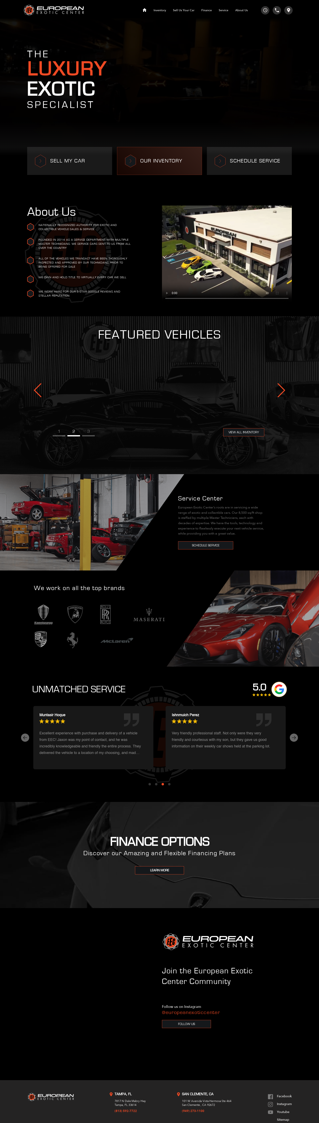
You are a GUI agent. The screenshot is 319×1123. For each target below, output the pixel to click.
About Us (241, 10)
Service (223, 10)
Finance (206, 10)
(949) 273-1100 (193, 1111)
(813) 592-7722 (126, 1111)
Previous (37, 390)
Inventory (160, 10)
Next (281, 390)
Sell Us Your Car (183, 10)
